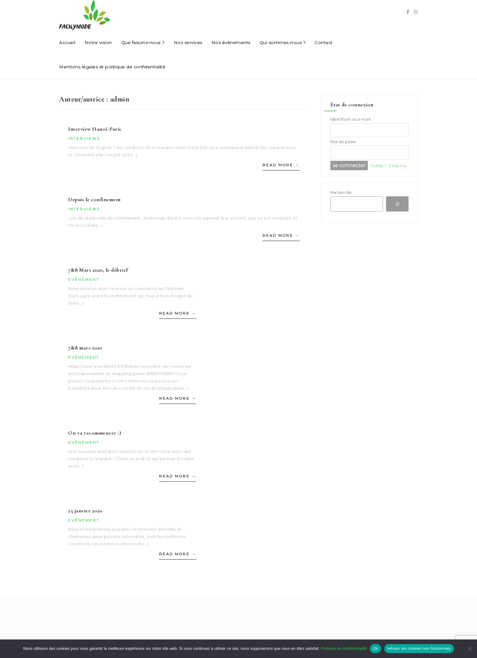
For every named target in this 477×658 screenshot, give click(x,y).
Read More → (281, 165)
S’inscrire (397, 166)
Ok (375, 648)
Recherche (341, 192)
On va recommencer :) (94, 432)
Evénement (83, 279)
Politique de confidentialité (344, 648)
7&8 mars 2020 (85, 347)
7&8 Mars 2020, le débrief (98, 270)
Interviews (84, 138)
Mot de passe (343, 142)
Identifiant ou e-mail (350, 119)
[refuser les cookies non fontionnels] (469, 649)
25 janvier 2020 (85, 510)
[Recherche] (397, 204)
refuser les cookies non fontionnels (419, 648)
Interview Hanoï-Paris (94, 129)
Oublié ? (378, 166)
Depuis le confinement (94, 199)
